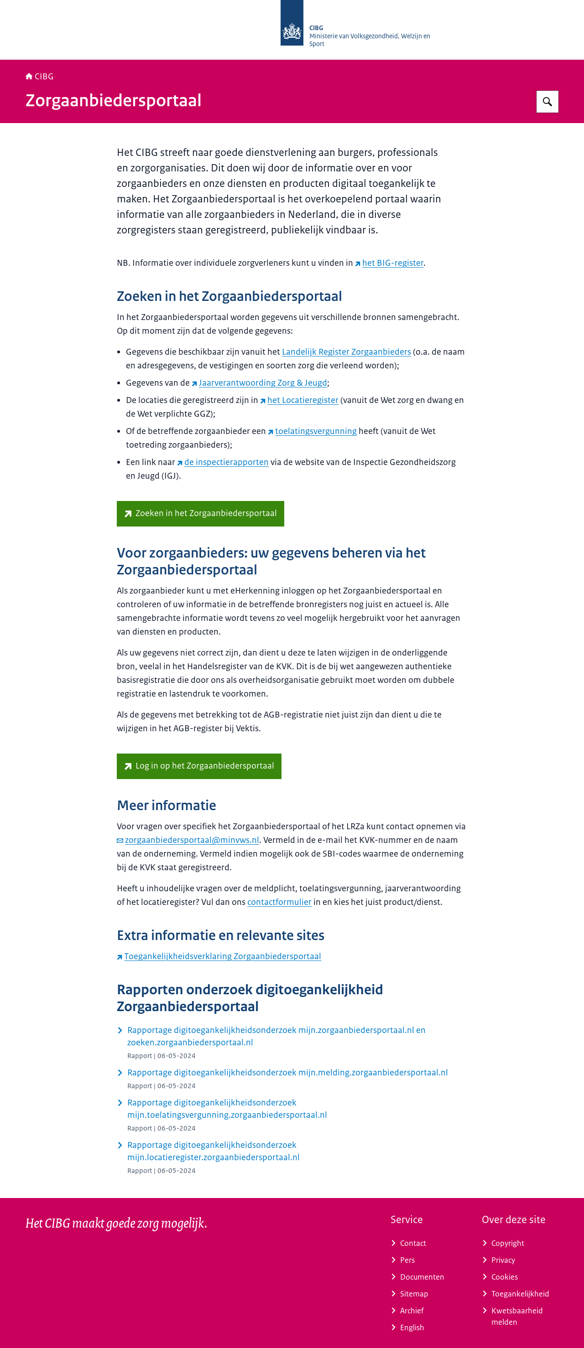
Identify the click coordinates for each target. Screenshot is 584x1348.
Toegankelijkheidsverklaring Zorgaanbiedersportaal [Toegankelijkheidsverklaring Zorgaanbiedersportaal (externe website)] (219, 956)
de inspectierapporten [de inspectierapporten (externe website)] (223, 462)
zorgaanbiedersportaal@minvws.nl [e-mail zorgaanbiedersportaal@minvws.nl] (188, 840)
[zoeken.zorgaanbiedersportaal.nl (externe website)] (200, 514)
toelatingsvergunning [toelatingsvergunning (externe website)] (312, 431)
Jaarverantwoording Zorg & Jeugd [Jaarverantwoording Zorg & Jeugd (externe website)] (259, 382)
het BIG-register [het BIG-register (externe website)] (389, 263)
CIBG (40, 76)
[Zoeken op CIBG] (547, 102)
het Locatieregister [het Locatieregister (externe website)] (299, 400)
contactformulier (279, 902)
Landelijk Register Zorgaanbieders (346, 351)
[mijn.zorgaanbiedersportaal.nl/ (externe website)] (199, 766)
